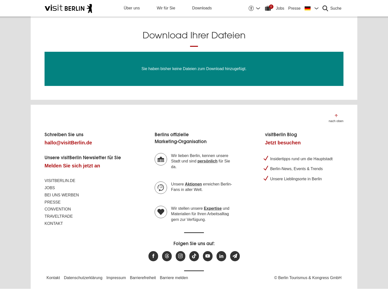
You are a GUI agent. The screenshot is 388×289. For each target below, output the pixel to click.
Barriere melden (174, 278)
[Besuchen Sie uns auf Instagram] (180, 256)
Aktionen (193, 184)
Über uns (132, 8)
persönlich (207, 161)
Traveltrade (59, 216)
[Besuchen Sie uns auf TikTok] (194, 256)
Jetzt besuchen (283, 142)
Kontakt (54, 223)
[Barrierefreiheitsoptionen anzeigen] (254, 8)
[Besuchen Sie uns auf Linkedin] (221, 256)
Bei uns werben (62, 195)
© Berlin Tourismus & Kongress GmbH (307, 278)
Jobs (280, 8)
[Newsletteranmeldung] (235, 256)
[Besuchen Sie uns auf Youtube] (208, 256)
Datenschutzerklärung (83, 278)
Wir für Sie (166, 8)
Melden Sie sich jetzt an (72, 165)
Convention (58, 209)
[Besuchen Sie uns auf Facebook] (153, 256)
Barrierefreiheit (143, 278)
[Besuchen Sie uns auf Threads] (167, 256)
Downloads (202, 8)
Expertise (213, 208)
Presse (294, 8)
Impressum (116, 278)
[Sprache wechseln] (311, 8)
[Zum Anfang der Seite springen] (336, 118)
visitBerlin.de (60, 181)
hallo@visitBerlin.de (68, 142)
